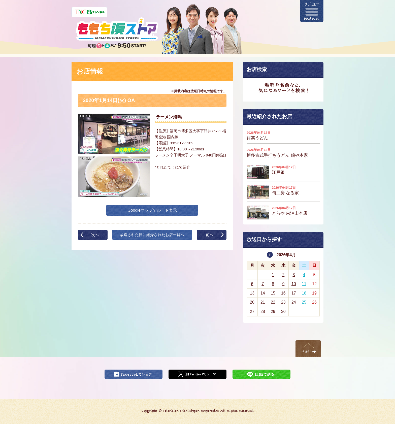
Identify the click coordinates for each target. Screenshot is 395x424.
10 (293, 284)
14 (262, 293)
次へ (95, 235)
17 (293, 293)
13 (252, 293)
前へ (209, 235)
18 (304, 293)
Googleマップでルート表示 (152, 210)
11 (304, 284)
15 (273, 293)
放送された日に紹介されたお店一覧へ (152, 235)
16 (283, 293)
